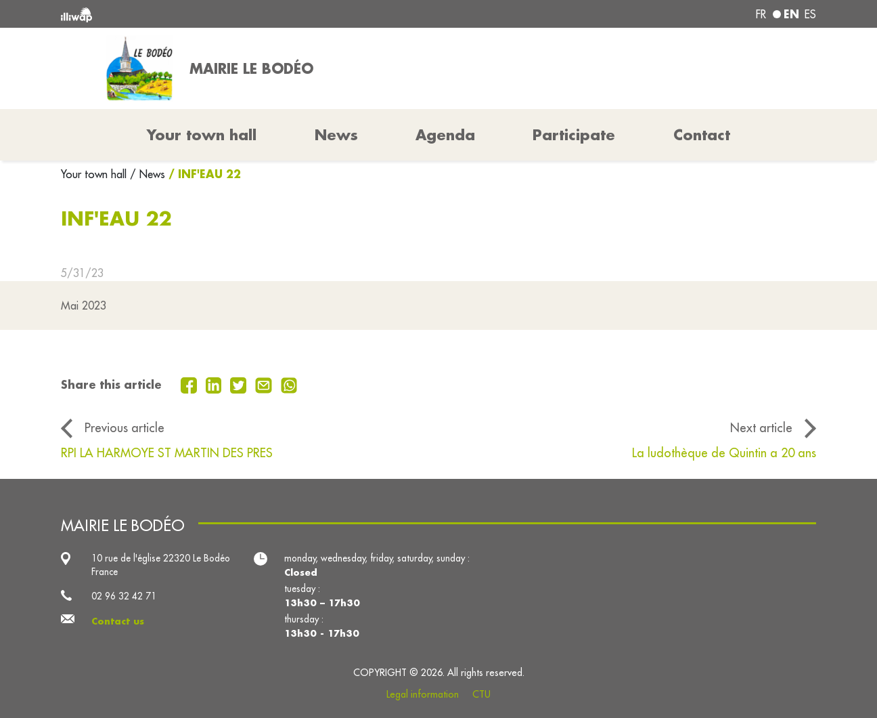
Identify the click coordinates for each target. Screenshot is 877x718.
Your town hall (95, 174)
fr (761, 14)
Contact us (117, 621)
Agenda (445, 134)
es (810, 14)
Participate (574, 134)
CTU (481, 694)
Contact (701, 134)
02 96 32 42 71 (123, 596)
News (336, 134)
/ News (147, 174)
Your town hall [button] (201, 134)
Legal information (422, 694)
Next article (761, 428)
